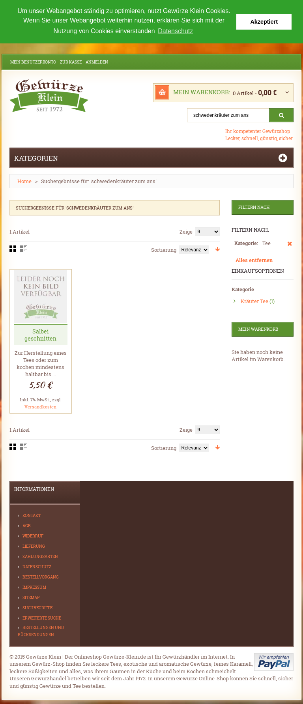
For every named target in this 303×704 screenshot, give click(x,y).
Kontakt (31, 514)
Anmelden (97, 61)
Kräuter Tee (254, 300)
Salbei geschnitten (40, 334)
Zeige (186, 231)
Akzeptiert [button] (264, 22)
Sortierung (163, 249)
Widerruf (32, 535)
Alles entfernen (254, 259)
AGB (26, 525)
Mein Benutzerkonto (33, 61)
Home (24, 180)
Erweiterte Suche (41, 617)
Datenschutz (36, 566)
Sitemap (30, 596)
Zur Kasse (71, 61)
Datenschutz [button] (175, 31)
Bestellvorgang (40, 576)
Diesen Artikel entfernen (289, 247)
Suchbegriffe (37, 607)
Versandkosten (40, 406)
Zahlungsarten (40, 555)
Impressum (34, 586)
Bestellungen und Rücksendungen (41, 630)
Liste (23, 248)
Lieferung (33, 545)
